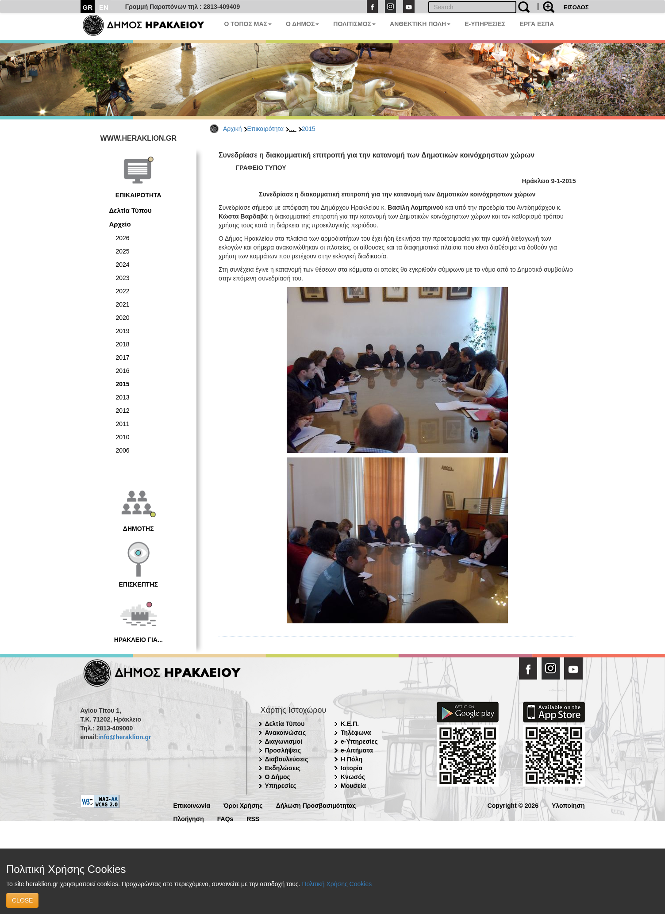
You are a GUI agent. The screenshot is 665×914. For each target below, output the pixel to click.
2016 (123, 370)
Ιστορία (351, 768)
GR (88, 7)
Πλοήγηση (188, 818)
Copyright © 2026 (513, 805)
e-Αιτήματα (357, 750)
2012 (123, 410)
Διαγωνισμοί (283, 741)
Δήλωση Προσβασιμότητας (316, 805)
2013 (123, 397)
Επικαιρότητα (265, 128)
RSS (252, 818)
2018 (123, 344)
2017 (123, 357)
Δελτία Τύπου (130, 210)
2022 (123, 291)
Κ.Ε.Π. (350, 723)
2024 (123, 264)
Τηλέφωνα (356, 732)
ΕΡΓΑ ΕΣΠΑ (536, 23)
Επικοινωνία (192, 805)
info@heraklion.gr (124, 737)
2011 (123, 423)
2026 (123, 238)
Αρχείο (120, 224)
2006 (123, 450)
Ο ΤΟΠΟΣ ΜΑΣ (248, 23)
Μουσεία (353, 785)
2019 (123, 330)
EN (103, 7)
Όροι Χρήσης (243, 805)
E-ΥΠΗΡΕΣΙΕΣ (485, 23)
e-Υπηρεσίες (359, 741)
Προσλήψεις (283, 750)
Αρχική (232, 128)
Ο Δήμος (277, 776)
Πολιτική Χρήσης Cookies (337, 883)
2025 (123, 251)
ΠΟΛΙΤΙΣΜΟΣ (354, 23)
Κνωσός (353, 776)
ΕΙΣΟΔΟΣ (576, 7)
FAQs (225, 818)
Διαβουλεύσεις (286, 759)
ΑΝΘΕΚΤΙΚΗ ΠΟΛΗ (420, 23)
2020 (123, 317)
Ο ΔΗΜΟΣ (302, 23)
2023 (123, 277)
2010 (123, 437)
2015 (308, 128)
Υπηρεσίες (280, 785)
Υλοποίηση (568, 805)
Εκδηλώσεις (283, 768)
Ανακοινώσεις (285, 732)
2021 (123, 304)
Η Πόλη (351, 759)
